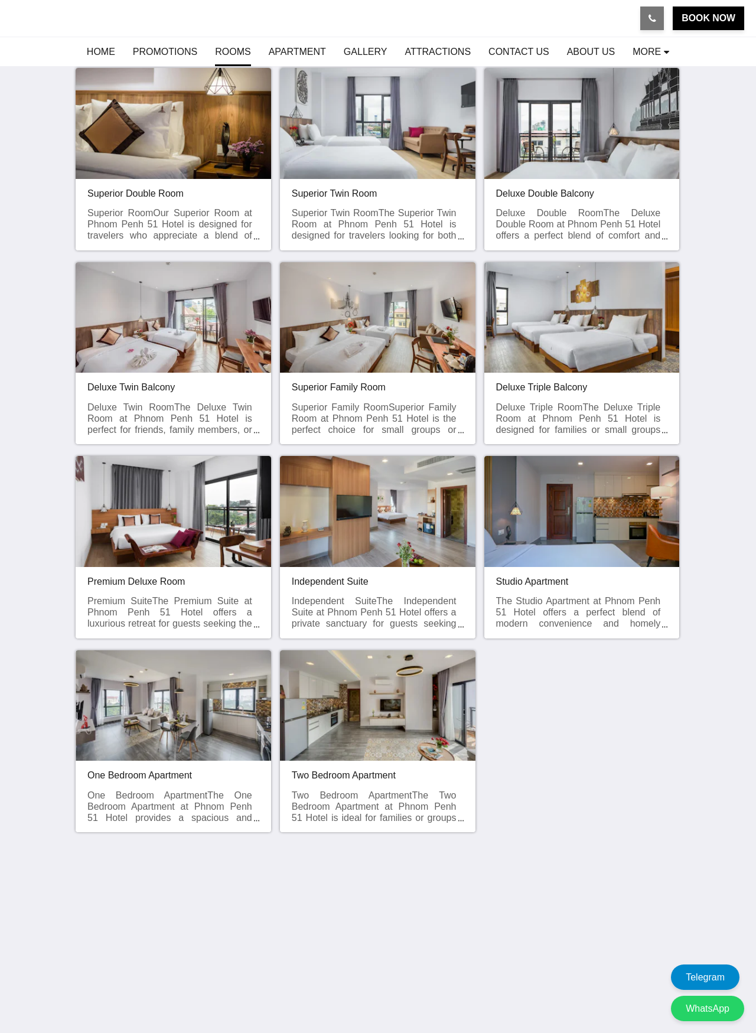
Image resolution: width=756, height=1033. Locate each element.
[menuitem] (101, 52)
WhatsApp (707, 1008)
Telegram (705, 977)
